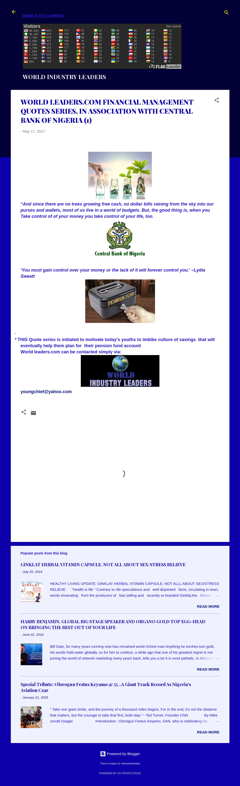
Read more (208, 606)
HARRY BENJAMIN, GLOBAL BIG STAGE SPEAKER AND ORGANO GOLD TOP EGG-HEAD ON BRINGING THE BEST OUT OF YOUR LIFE (113, 624)
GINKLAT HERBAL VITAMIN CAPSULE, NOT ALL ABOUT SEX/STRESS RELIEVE (103, 564)
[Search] (226, 13)
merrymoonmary (130, 763)
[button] (217, 101)
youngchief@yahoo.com (46, 391)
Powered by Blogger (120, 754)
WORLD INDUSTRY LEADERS (64, 77)
